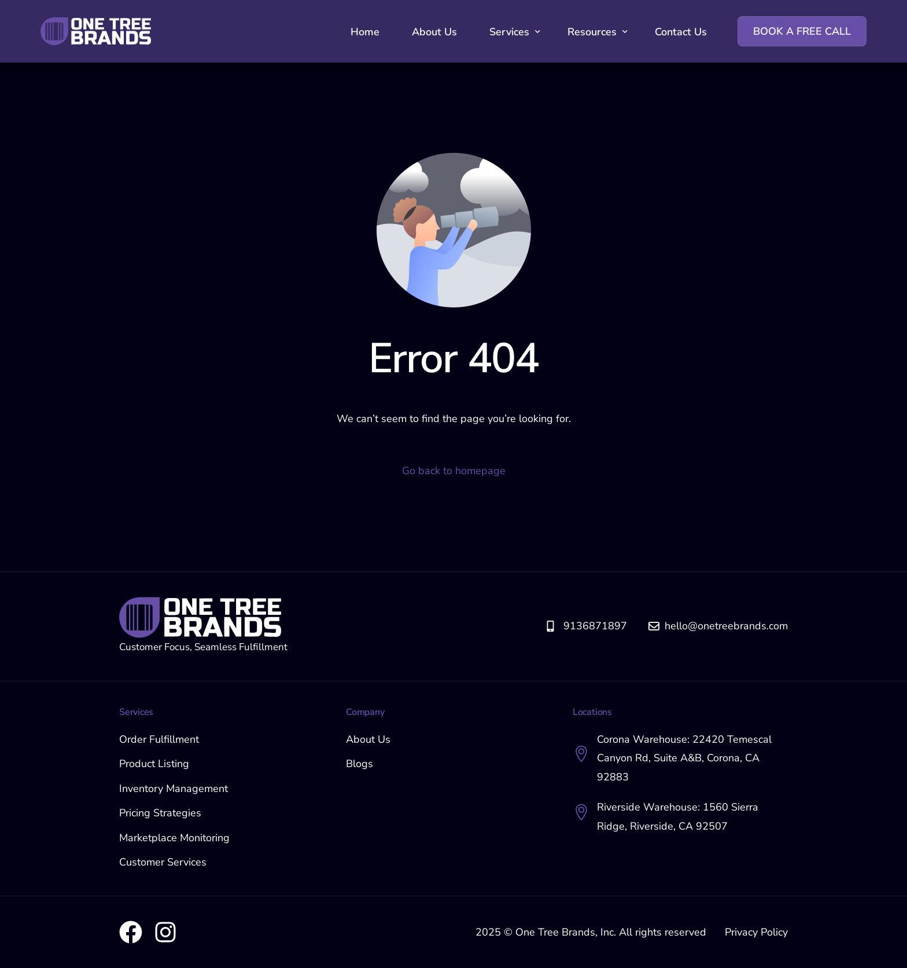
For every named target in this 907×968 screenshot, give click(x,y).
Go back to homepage (454, 471)
